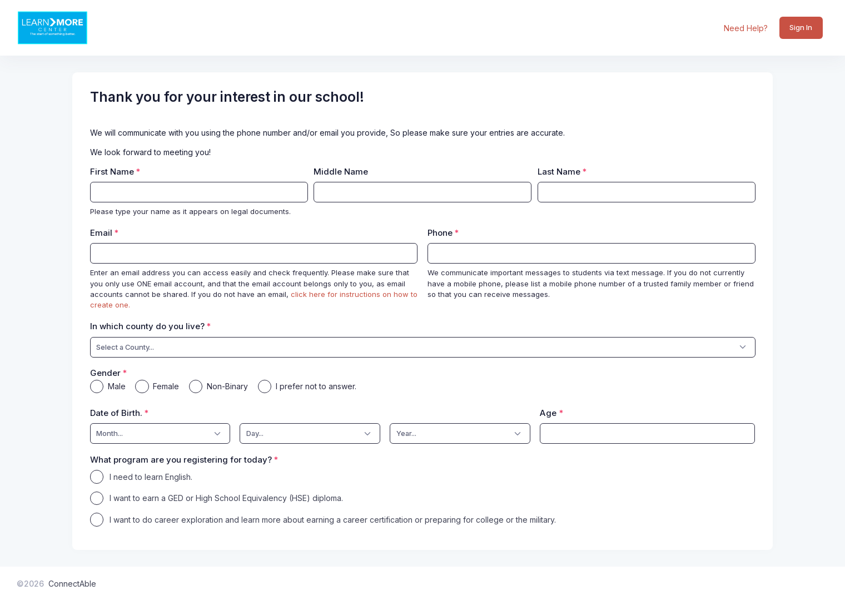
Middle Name (341, 171)
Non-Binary (227, 386)
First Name (112, 171)
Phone (440, 232)
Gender (105, 373)
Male (117, 386)
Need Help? (746, 28)
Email (101, 232)
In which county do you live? (147, 326)
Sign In (800, 27)
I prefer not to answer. (316, 386)
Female (166, 386)
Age (548, 413)
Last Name (559, 171)
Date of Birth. (116, 413)
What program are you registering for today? (181, 459)
